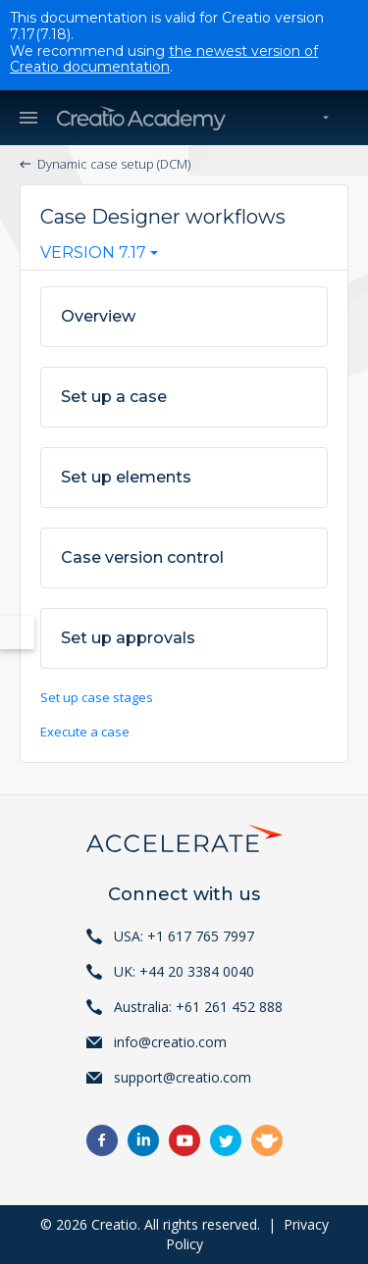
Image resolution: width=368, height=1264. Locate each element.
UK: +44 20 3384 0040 (184, 971)
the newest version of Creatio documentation (164, 59)
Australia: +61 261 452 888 (198, 1006)
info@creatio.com (170, 1042)
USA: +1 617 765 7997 (184, 936)
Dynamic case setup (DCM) (113, 164)
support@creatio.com (182, 1077)
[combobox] (99, 257)
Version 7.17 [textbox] (93, 253)
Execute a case (85, 731)
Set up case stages (96, 697)
